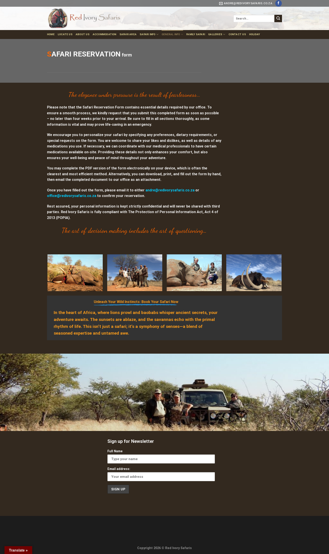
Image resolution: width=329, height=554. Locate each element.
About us (83, 34)
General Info (172, 34)
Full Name (115, 451)
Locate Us (65, 34)
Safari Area (128, 34)
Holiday (254, 34)
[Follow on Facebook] (278, 3)
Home (51, 34)
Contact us (237, 34)
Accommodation (104, 34)
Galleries (216, 34)
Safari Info (149, 34)
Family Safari (195, 34)
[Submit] (278, 18)
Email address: (118, 469)
